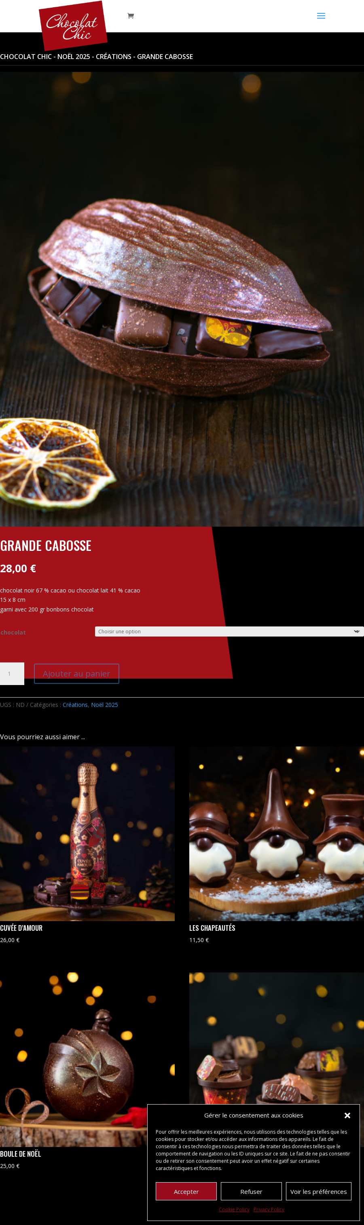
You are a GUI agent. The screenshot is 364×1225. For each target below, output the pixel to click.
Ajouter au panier (76, 673)
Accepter (186, 1191)
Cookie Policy (234, 1209)
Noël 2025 (73, 56)
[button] (347, 1115)
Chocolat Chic (26, 56)
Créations (113, 56)
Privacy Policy (269, 1209)
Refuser (251, 1191)
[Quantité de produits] (12, 673)
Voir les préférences (318, 1191)
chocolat (13, 632)
